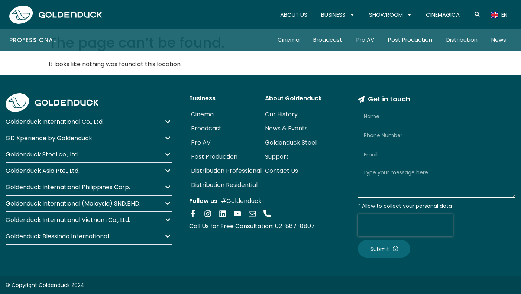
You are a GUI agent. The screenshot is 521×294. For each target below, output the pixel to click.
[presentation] (405, 225)
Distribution (462, 39)
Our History (281, 114)
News (498, 39)
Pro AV (365, 39)
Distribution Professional (226, 171)
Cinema (289, 39)
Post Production (410, 39)
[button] (89, 121)
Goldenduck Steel (291, 142)
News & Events (286, 128)
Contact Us (281, 171)
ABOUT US (293, 15)
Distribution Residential (224, 185)
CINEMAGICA (443, 15)
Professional (32, 40)
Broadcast (327, 39)
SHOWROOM (390, 15)
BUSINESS (338, 15)
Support (277, 156)
